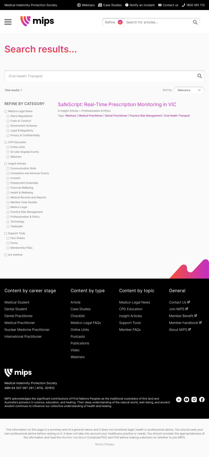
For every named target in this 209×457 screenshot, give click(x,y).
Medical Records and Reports (26, 197)
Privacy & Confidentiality (23, 135)
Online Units (16, 146)
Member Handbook (74, 437)
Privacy (109, 444)
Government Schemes (22, 125)
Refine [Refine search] (110, 22)
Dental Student (15, 309)
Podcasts (78, 336)
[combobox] (189, 90)
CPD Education (15, 142)
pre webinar (13, 254)
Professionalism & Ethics (23, 216)
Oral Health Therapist (177, 115)
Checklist (78, 316)
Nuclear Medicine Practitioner (26, 330)
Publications (80, 343)
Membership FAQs (19, 247)
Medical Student (16, 302)
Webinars (14, 156)
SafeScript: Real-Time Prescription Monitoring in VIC (117, 104)
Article (75, 302)
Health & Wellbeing (20, 192)
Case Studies (81, 309)
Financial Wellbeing (20, 187)
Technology (15, 221)
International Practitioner (23, 336)
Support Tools (14, 233)
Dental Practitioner (116, 115)
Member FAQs (130, 330)
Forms (12, 242)
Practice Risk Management (25, 211)
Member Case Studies (22, 202)
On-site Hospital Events (23, 151)
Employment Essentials (22, 182)
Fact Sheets (16, 238)
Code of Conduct (19, 120)
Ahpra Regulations (19, 115)
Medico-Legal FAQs (86, 323)
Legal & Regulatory (20, 130)
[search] (158, 22)
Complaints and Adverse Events (28, 173)
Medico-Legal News (18, 111)
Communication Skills (21, 168)
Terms (99, 444)
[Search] (195, 24)
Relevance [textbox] (184, 90)
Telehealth (15, 226)
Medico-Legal (17, 207)
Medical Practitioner (91, 115)
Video (75, 350)
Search (199, 76)
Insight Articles (15, 163)
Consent (13, 178)
